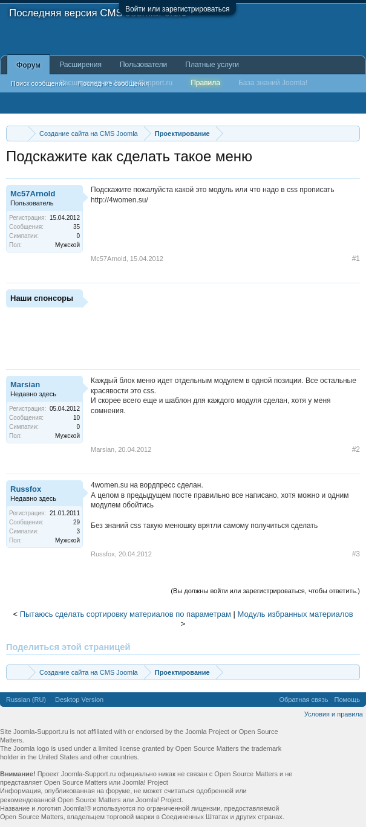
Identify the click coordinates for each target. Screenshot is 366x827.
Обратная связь (303, 699)
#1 (356, 258)
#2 (356, 449)
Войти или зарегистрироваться (177, 9)
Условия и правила (333, 714)
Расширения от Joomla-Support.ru (115, 83)
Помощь (348, 699)
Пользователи (143, 64)
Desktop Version (79, 699)
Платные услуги (212, 64)
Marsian (25, 384)
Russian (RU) (26, 699)
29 (76, 522)
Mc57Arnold (32, 193)
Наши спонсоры (41, 298)
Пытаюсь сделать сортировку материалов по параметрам (125, 614)
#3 (356, 554)
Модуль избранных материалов (295, 614)
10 (76, 417)
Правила (205, 83)
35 (76, 227)
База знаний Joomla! (272, 83)
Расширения (80, 64)
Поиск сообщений (38, 83)
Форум (28, 65)
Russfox (25, 489)
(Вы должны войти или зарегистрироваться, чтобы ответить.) (265, 590)
